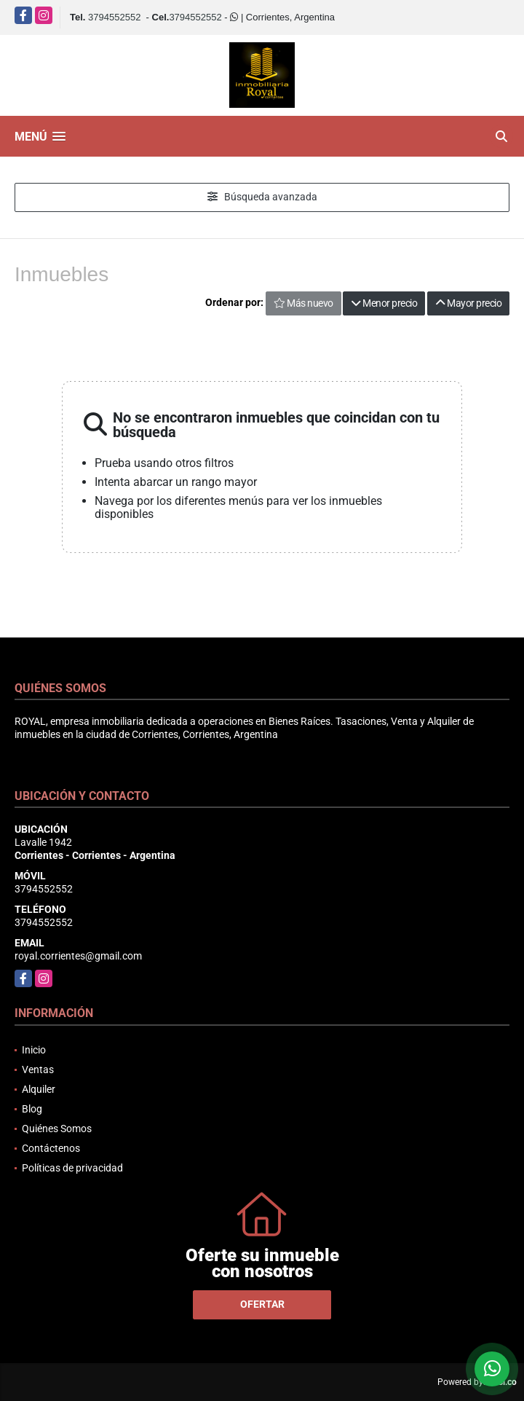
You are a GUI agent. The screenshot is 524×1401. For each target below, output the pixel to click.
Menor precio (384, 303)
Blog (32, 1109)
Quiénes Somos (57, 1128)
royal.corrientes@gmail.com (78, 956)
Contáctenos (51, 1148)
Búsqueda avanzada (262, 197)
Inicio (34, 1050)
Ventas (38, 1069)
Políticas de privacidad (72, 1168)
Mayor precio (468, 303)
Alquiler (38, 1089)
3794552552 (114, 17)
